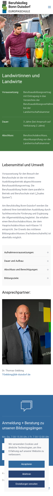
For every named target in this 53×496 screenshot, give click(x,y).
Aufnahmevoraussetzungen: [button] (26, 252)
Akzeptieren (26, 464)
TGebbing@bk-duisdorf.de (16, 374)
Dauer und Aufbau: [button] (26, 260)
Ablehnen (26, 474)
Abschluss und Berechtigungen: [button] (26, 269)
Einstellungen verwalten (27, 484)
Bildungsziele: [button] (26, 278)
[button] (49, 7)
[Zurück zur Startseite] (16, 7)
